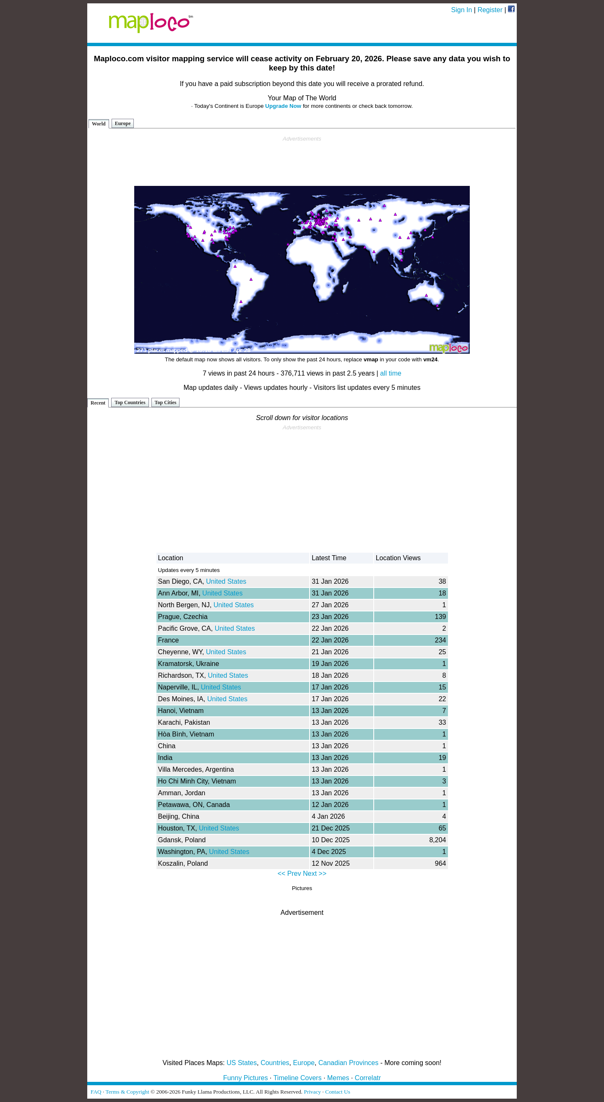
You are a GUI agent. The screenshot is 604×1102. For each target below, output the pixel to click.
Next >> (314, 873)
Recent (98, 403)
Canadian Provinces (348, 1062)
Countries (274, 1062)
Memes (338, 1077)
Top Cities (166, 402)
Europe (123, 123)
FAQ (96, 1092)
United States (226, 581)
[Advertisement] (302, 161)
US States (241, 1062)
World (99, 124)
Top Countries (130, 402)
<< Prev (289, 873)
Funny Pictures (245, 1077)
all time (390, 373)
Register (489, 9)
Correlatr (368, 1077)
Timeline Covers (297, 1077)
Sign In (461, 9)
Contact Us (337, 1092)
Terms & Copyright (127, 1092)
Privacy (312, 1092)
